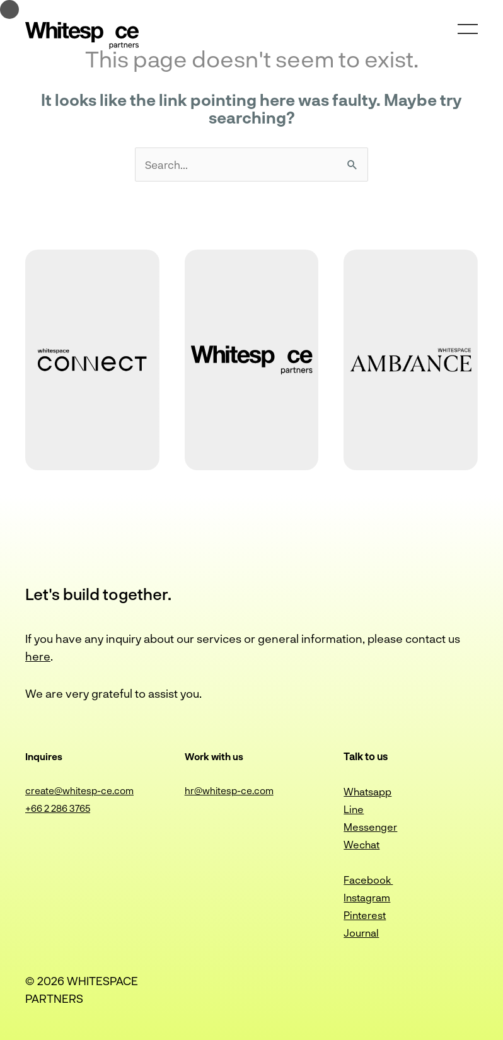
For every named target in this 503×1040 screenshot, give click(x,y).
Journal (361, 933)
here (37, 656)
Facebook (368, 880)
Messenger (370, 827)
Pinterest (365, 915)
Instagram (367, 897)
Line (354, 809)
